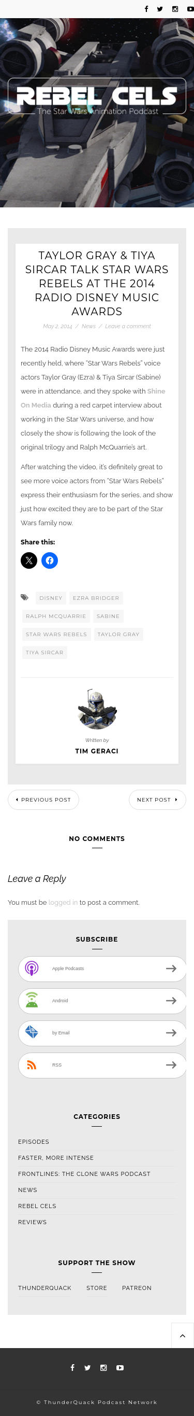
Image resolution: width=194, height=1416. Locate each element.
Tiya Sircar (45, 652)
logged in (63, 902)
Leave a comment (128, 326)
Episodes (33, 1142)
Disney (51, 598)
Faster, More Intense (56, 1158)
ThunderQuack (44, 1288)
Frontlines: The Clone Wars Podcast (84, 1174)
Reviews (32, 1222)
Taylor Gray (119, 634)
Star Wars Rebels (56, 634)
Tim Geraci (96, 751)
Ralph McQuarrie (56, 616)
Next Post (157, 799)
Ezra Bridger (96, 598)
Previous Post (43, 799)
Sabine (108, 616)
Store (96, 1288)
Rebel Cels (37, 1206)
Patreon (137, 1288)
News (89, 326)
